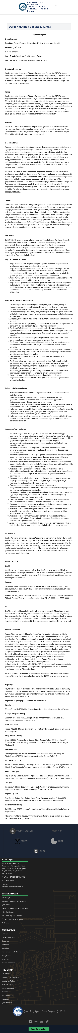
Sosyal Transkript (8, 963)
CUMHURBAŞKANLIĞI (21, 831)
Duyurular (5, 948)
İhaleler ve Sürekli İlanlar (11, 952)
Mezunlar (5, 959)
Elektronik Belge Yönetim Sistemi (15, 908)
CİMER (39, 851)
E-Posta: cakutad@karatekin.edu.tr (12, 885)
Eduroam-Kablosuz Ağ (11, 977)
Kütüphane (6, 973)
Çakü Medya (7, 1002)
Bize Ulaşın (6, 897)
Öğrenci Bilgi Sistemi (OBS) (12, 919)
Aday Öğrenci (7, 995)
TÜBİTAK (21, 841)
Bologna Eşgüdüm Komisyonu (14, 901)
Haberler (5, 941)
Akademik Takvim (9, 981)
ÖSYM (57, 841)
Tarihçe (5, 934)
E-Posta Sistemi (8, 912)
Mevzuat (5, 999)
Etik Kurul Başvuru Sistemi (12, 915)
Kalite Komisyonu (9, 937)
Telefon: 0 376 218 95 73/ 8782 (13, 877)
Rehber (5, 992)
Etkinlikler (5, 944)
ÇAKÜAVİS (6, 905)
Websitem (6, 923)
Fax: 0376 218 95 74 (9, 880)
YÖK (57, 831)
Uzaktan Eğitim (8, 984)
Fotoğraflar (6, 955)
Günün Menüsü (8, 988)
